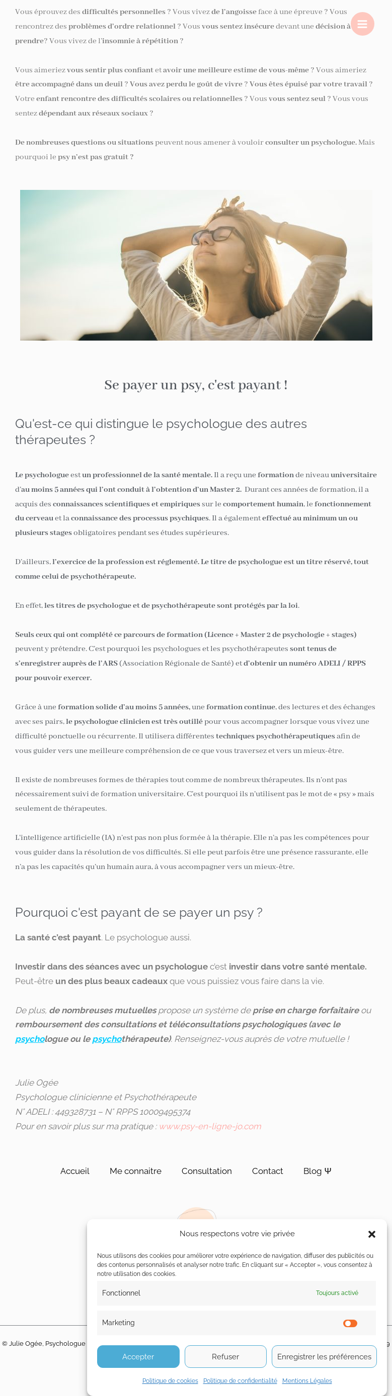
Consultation (207, 1171)
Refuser (225, 1356)
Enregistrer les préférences (324, 1356)
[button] (372, 1234)
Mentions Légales (307, 1380)
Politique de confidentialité (240, 1380)
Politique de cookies (170, 1380)
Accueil (75, 1171)
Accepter (138, 1356)
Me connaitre (136, 1171)
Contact (267, 1171)
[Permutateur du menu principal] (363, 24)
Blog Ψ (317, 1171)
